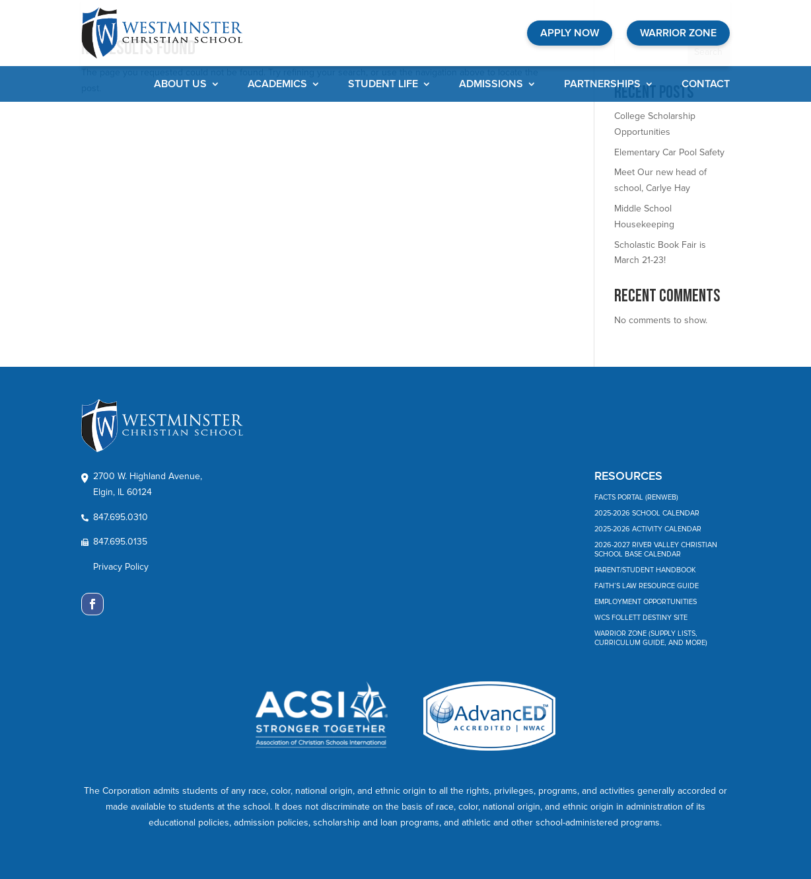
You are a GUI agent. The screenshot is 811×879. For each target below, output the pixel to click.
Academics (277, 85)
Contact (706, 85)
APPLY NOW (569, 33)
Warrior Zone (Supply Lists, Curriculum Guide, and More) (650, 638)
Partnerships (602, 85)
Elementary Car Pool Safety (669, 152)
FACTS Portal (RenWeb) (636, 497)
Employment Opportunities (645, 601)
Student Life (383, 85)
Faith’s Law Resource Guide (646, 586)
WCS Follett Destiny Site (641, 617)
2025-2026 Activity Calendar (647, 529)
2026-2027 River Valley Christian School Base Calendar (655, 549)
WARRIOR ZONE (678, 33)
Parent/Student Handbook (645, 570)
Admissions (491, 85)
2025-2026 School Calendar (646, 513)
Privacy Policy (121, 566)
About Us (180, 85)
